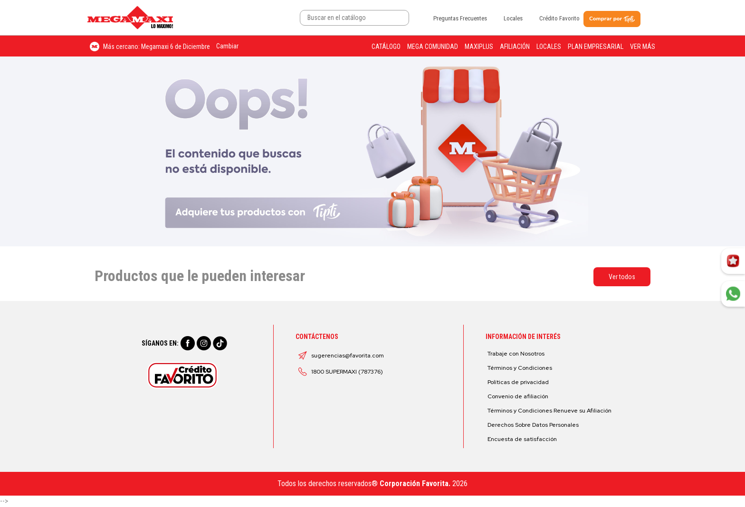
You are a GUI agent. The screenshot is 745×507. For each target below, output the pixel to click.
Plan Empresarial (595, 46)
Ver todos (622, 277)
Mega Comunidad (432, 46)
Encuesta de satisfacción (522, 439)
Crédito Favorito (559, 18)
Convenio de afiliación (517, 396)
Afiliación (515, 46)
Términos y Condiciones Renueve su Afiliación (549, 410)
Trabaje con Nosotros (515, 353)
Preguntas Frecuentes (460, 18)
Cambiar (227, 46)
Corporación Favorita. (415, 483)
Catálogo (386, 46)
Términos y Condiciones (519, 368)
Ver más (642, 46)
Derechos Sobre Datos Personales (533, 425)
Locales (513, 18)
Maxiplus (479, 46)
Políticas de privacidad (518, 382)
